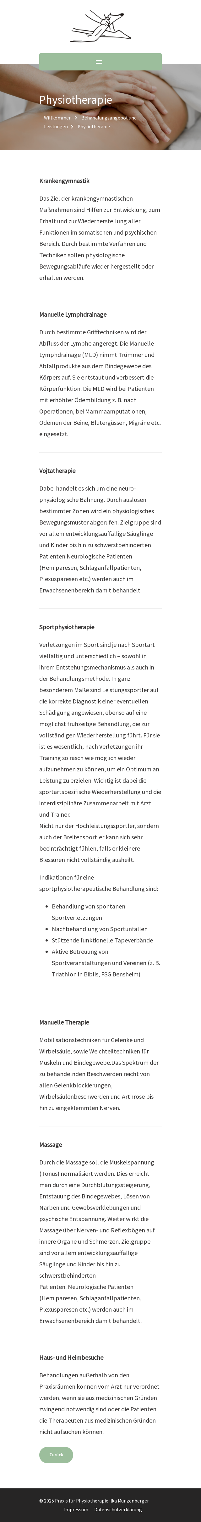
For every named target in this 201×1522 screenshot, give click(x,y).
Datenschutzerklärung (118, 1510)
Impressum (76, 1510)
